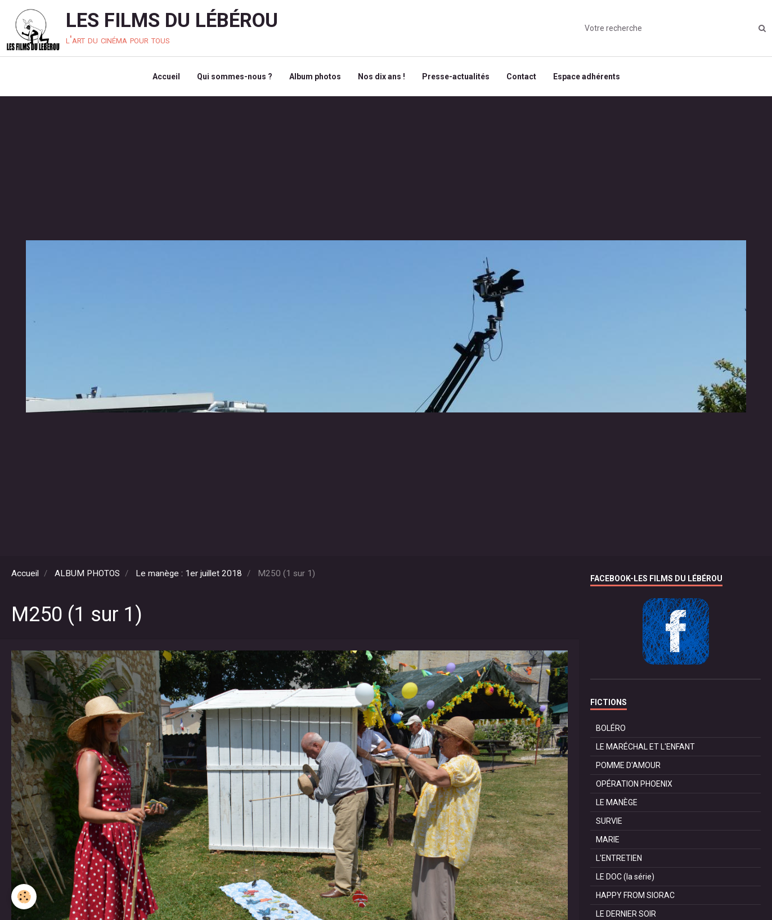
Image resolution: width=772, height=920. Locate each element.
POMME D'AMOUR (628, 765)
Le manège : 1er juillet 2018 (189, 573)
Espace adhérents (586, 76)
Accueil (166, 76)
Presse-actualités (456, 76)
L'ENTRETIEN (619, 858)
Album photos (315, 76)
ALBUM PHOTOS (87, 573)
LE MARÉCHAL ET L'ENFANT (645, 746)
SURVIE (609, 820)
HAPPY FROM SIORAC (635, 895)
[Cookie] (24, 896)
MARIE (608, 839)
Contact (521, 76)
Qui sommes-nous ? (234, 76)
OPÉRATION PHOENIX (634, 783)
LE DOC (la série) (625, 876)
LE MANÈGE (617, 802)
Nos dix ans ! (381, 76)
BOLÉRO (611, 728)
